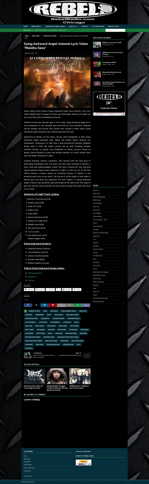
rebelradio (39, 345)
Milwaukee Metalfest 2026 (111, 72)
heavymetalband (58, 319)
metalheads (62, 330)
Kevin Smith (96, 210)
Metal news (63, 326)
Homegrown (27, 462)
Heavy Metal (59, 315)
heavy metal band (72, 315)
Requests (95, 285)
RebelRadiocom (68, 345)
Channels (95, 243)
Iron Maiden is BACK (109, 62)
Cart (94, 239)
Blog (25, 456)
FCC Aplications (98, 26)
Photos (95, 269)
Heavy (49, 315)
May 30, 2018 (30, 53)
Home (25, 26)
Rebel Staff (96, 194)
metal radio (74, 326)
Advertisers (96, 236)
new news (83, 333)
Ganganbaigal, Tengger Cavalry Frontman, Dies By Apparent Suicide (57, 388)
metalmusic (73, 330)
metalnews (84, 330)
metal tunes (29, 330)
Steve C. (95, 223)
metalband (41, 330)
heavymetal (45, 319)
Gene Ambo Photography (100, 272)
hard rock (82, 311)
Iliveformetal (55, 322)
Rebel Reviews (28, 465)
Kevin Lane (96, 207)
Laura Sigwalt (97, 213)
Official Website (35, 273)
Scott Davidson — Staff (100, 220)
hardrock (28, 315)
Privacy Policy (113, 26)
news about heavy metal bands (68, 337)
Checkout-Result (98, 249)
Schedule (95, 230)
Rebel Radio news (77, 341)
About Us (72, 26)
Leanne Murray (97, 216)
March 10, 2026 (107, 86)
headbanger (40, 315)
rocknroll (29, 348)
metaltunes (41, 333)
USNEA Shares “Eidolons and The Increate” (79, 387)
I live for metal (30, 322)
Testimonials (27, 471)
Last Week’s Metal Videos (100, 298)
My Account (96, 265)
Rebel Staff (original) (99, 197)
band (45, 311)
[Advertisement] (108, 152)
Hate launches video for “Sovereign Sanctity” (33, 387)
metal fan (28, 326)
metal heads (40, 326)
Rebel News (35, 26)
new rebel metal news (32, 337)
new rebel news (49, 337)
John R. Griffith (97, 203)
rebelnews (28, 345)
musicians (59, 333)
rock (78, 345)
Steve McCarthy (98, 226)
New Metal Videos (98, 302)
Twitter (31, 280)
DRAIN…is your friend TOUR (111, 42)
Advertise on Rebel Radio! (55, 26)
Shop (94, 288)
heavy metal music (31, 319)
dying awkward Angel (68, 311)
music (50, 333)
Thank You (96, 292)
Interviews (96, 262)
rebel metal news (51, 341)
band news (54, 311)
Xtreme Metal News (29, 468)
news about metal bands (33, 341)
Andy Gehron (97, 200)
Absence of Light (34, 311)
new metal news (71, 333)
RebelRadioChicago (53, 345)
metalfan (51, 330)
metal (76, 322)
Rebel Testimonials (98, 282)
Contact (85, 26)
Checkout (96, 246)
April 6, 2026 (107, 45)
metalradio (29, 333)
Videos (95, 295)
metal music (51, 326)
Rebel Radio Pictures (99, 275)
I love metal (43, 322)
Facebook (32, 276)
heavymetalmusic (73, 319)
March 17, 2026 (107, 64)
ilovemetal (67, 322)
